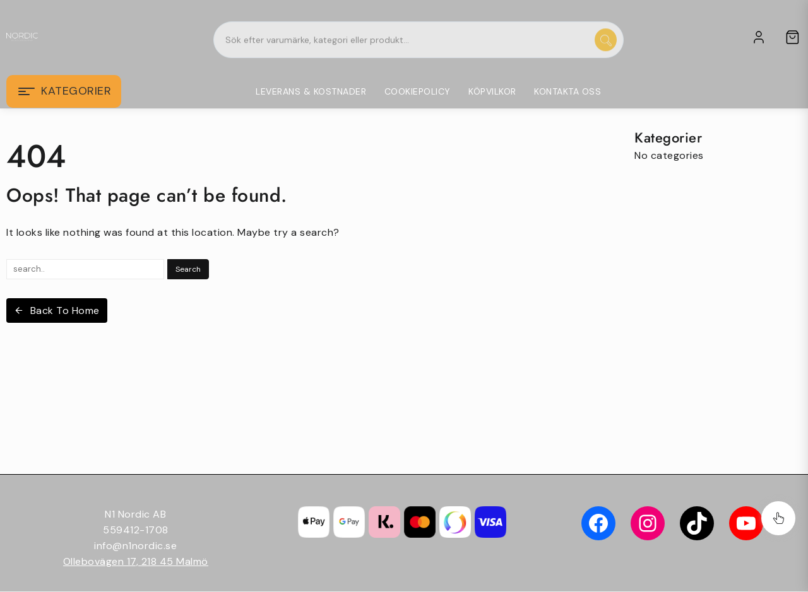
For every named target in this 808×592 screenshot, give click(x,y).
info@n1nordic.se (135, 545)
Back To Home (57, 310)
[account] (758, 37)
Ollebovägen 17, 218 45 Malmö (135, 561)
